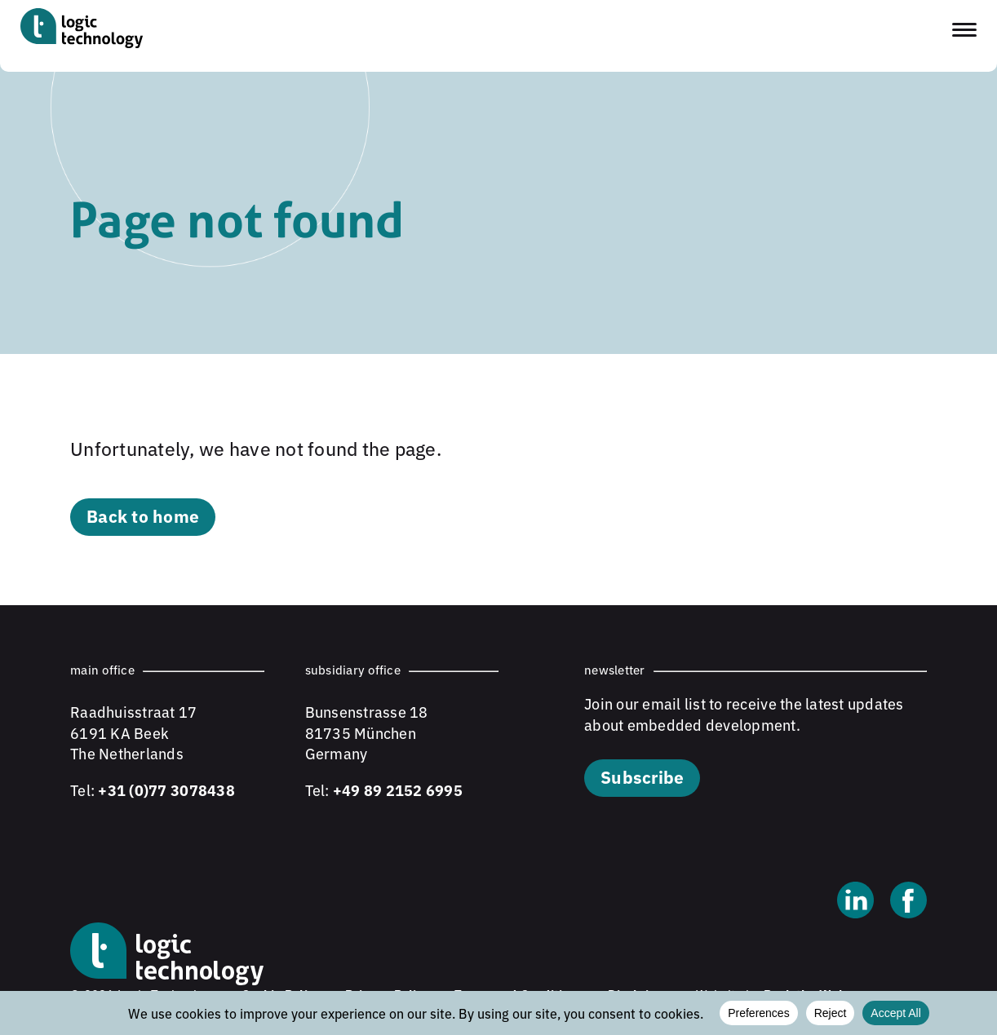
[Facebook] (908, 902)
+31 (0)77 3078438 (166, 789)
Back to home (142, 515)
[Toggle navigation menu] (964, 30)
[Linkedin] (855, 902)
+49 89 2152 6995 (398, 789)
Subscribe (642, 776)
